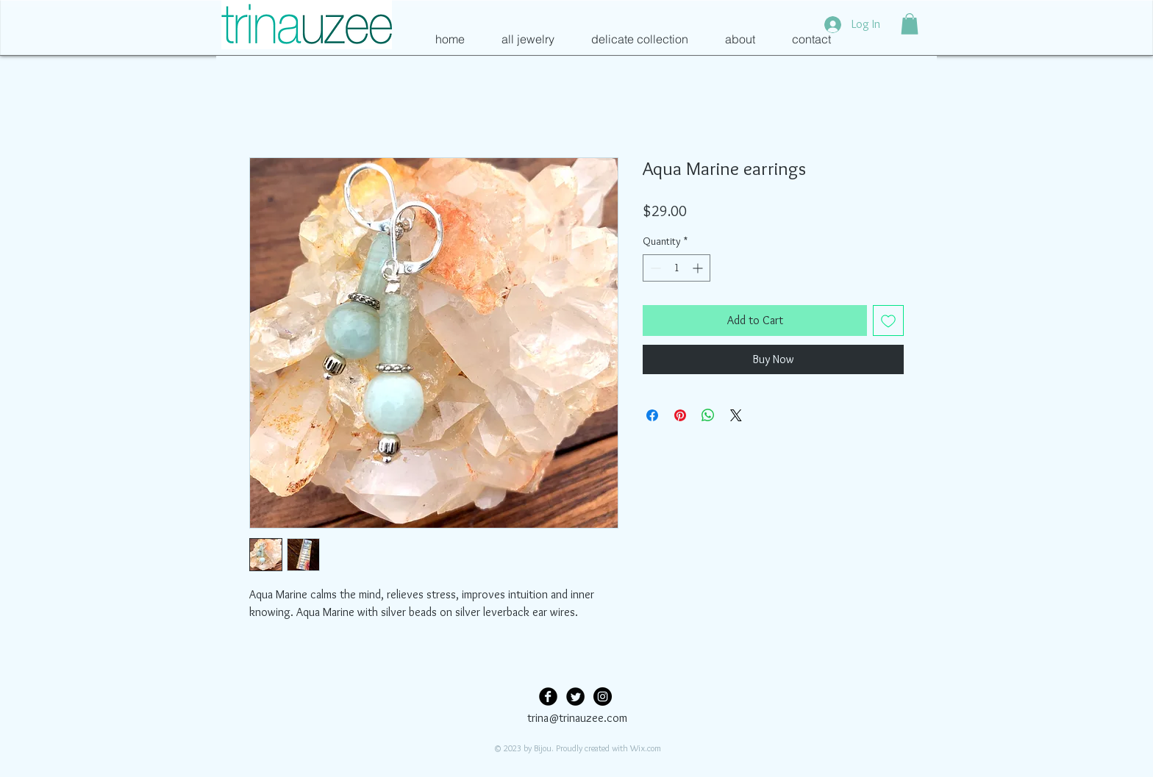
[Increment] (699, 268)
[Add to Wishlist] (888, 320)
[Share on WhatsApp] (708, 415)
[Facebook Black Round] (548, 696)
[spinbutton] (676, 268)
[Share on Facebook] (652, 415)
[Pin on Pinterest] (680, 415)
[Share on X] (736, 415)
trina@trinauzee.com (577, 718)
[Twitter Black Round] (575, 696)
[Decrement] (654, 268)
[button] (909, 24)
